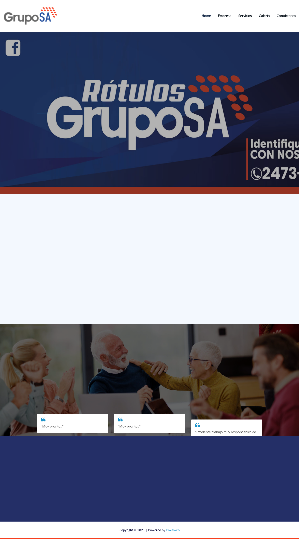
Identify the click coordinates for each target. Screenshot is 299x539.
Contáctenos (286, 16)
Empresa (224, 16)
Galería (264, 16)
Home (206, 16)
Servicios (245, 16)
